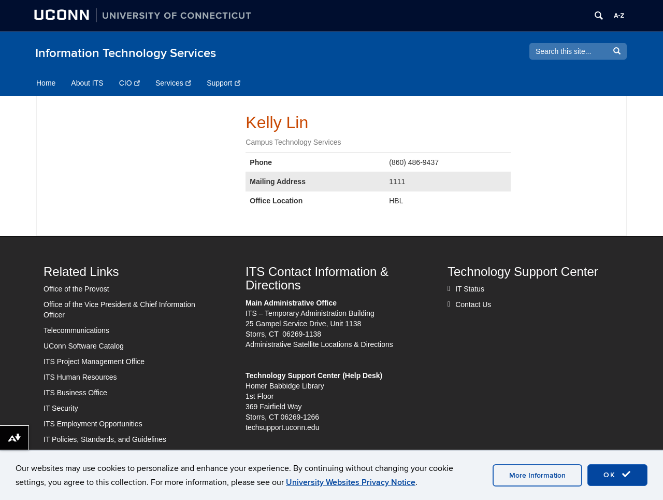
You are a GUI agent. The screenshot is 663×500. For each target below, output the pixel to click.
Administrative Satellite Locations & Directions (319, 344)
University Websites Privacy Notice (350, 482)
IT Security (61, 408)
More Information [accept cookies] (537, 475)
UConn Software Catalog (84, 346)
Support (223, 83)
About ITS (87, 83)
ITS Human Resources (80, 377)
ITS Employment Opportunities (93, 424)
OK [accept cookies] (617, 474)
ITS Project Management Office (94, 361)
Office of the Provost (76, 289)
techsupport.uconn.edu (282, 427)
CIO (129, 83)
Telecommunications (76, 330)
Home (45, 83)
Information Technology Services (125, 53)
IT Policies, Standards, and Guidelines (105, 439)
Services (173, 83)
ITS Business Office (75, 392)
